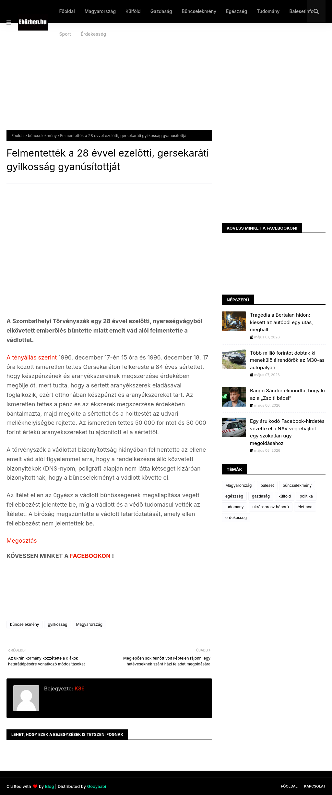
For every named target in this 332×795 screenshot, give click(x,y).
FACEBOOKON (91, 555)
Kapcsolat (315, 786)
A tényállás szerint (32, 357)
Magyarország (89, 624)
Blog (49, 786)
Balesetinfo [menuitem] (301, 11)
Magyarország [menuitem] (100, 11)
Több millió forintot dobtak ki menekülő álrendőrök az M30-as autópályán (287, 360)
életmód (305, 506)
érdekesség (236, 517)
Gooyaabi (96, 786)
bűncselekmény (42, 135)
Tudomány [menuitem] (268, 11)
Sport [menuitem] (65, 34)
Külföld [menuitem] (133, 11)
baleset (267, 485)
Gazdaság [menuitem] (161, 11)
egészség (234, 496)
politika (306, 496)
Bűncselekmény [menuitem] (199, 11)
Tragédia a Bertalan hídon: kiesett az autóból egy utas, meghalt (281, 322)
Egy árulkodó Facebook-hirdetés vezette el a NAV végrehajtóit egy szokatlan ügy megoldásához (287, 432)
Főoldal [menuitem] (67, 11)
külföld (285, 496)
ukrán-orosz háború (270, 506)
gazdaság (261, 496)
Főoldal (18, 135)
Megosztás (21, 540)
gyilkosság (57, 624)
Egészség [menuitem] (236, 11)
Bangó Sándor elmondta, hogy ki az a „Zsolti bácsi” (287, 394)
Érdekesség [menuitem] (93, 34)
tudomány (234, 506)
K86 (79, 688)
